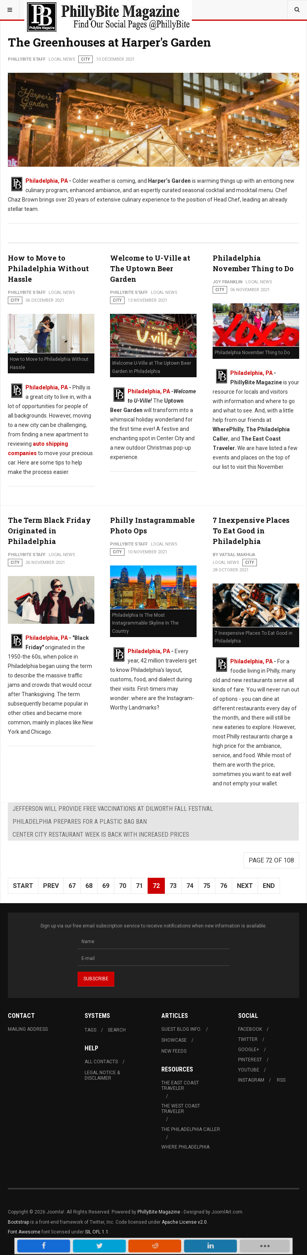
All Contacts (101, 1061)
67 (72, 885)
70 (122, 885)
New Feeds (173, 1051)
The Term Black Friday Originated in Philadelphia (49, 530)
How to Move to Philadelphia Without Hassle (48, 268)
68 (88, 885)
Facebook (250, 1029)
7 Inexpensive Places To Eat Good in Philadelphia (251, 530)
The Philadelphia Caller (190, 1129)
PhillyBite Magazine (158, 1212)
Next (245, 885)
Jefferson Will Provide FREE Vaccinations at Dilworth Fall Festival (113, 808)
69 (105, 885)
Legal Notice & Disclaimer (102, 1075)
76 (223, 885)
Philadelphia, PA (46, 181)
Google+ (248, 1049)
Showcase (174, 1040)
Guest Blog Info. (181, 1029)
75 (206, 885)
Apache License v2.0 (184, 1222)
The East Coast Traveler (180, 1085)
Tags (90, 1030)
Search (117, 1030)
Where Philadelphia (185, 1147)
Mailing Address (28, 1029)
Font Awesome (24, 1232)
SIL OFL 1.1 (96, 1232)
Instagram (251, 1080)
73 (173, 885)
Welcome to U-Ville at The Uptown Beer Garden (150, 268)
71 (139, 885)
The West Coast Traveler (180, 1108)
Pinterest (250, 1059)
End (269, 885)
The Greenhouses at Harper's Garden (109, 42)
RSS (281, 1080)
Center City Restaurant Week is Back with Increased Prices (101, 834)
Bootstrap (18, 1222)
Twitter (248, 1039)
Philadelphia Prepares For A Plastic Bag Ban (80, 821)
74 (189, 885)
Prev (51, 885)
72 (156, 885)
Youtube (248, 1070)
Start (23, 885)
